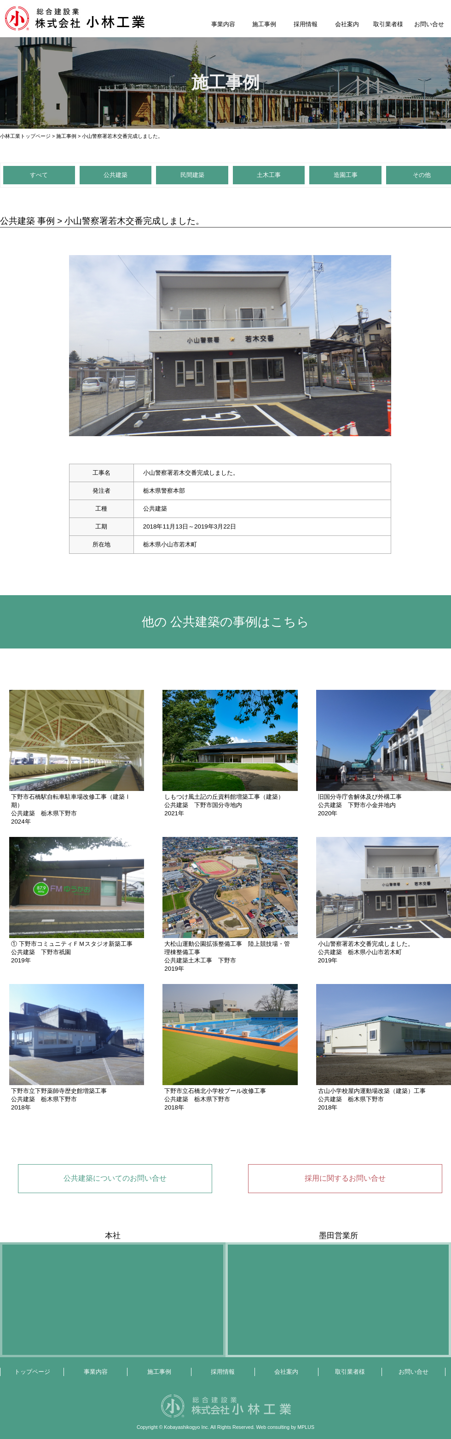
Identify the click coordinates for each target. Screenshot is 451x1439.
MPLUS (305, 1427)
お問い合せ (429, 24)
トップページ (32, 1371)
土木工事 (269, 174)
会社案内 (347, 24)
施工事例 (264, 24)
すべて (39, 174)
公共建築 (115, 174)
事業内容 (223, 24)
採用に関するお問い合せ (345, 1178)
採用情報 (306, 24)
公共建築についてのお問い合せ (115, 1178)
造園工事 (346, 174)
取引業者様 (388, 24)
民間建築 (192, 174)
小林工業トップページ (25, 136)
